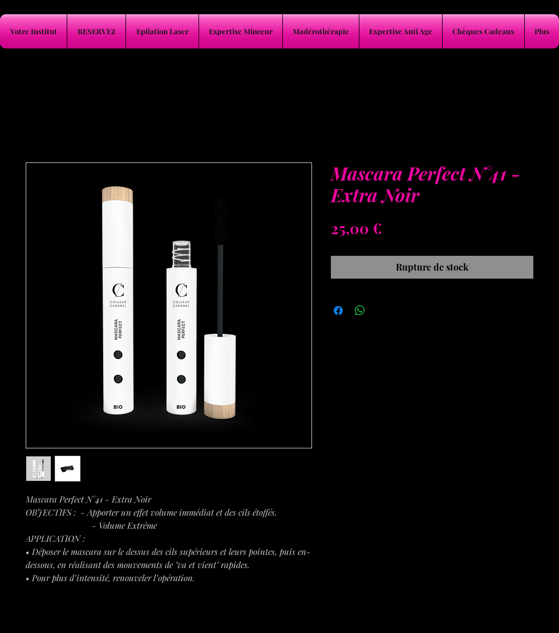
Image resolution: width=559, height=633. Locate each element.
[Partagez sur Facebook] (338, 310)
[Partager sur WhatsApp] (360, 310)
